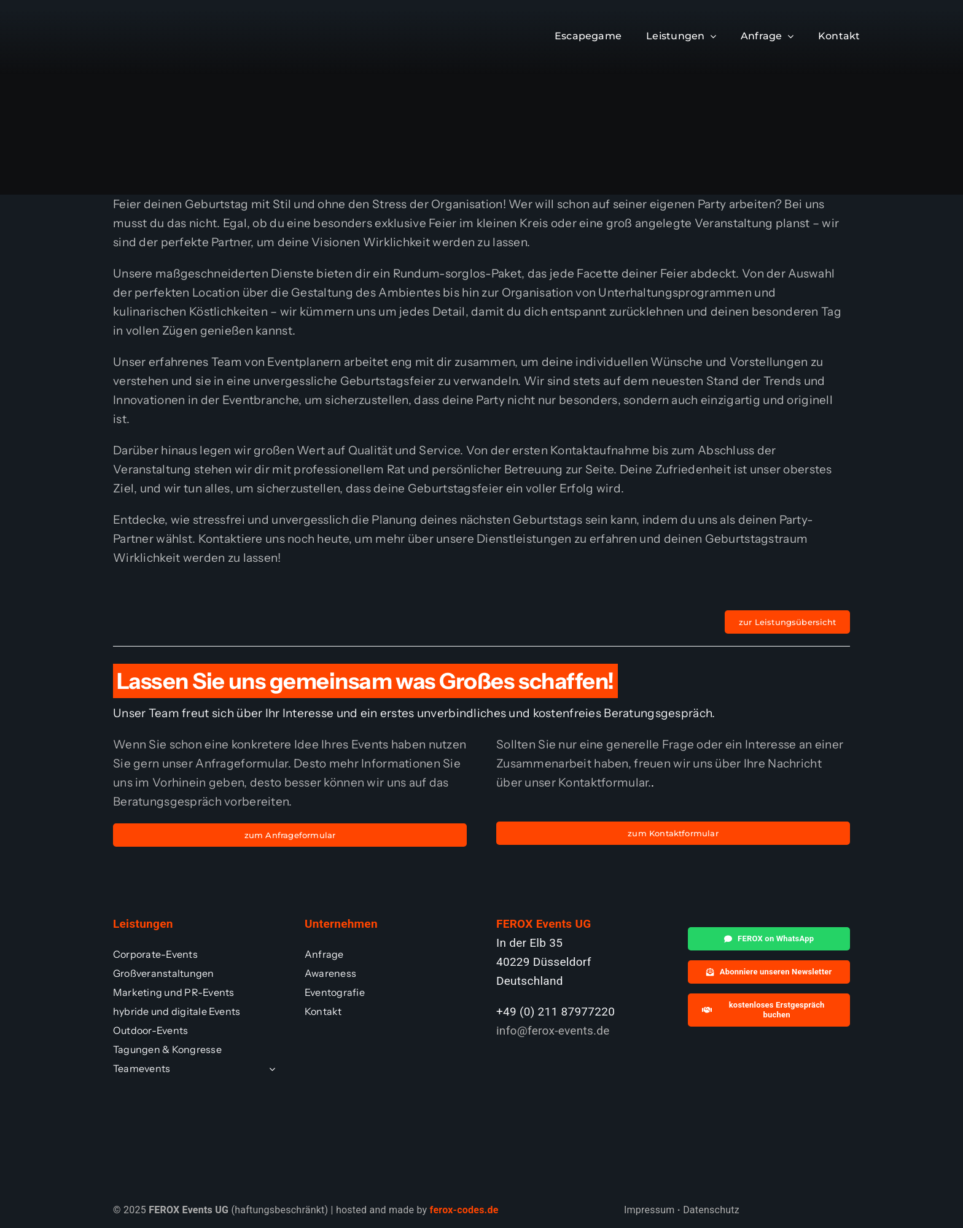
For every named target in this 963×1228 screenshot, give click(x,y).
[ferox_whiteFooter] (160, 21)
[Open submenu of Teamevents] (269, 1068)
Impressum (649, 1210)
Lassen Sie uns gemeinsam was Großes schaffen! (365, 680)
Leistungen (143, 924)
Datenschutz (711, 1210)
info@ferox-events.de (553, 1031)
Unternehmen (341, 924)
